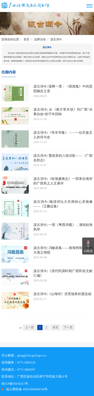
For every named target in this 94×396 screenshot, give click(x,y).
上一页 (29, 327)
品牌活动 (40, 39)
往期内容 (8, 72)
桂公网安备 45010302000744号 (27, 389)
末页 (55, 327)
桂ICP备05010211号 (21, 383)
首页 (26, 39)
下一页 (68, 327)
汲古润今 (56, 39)
